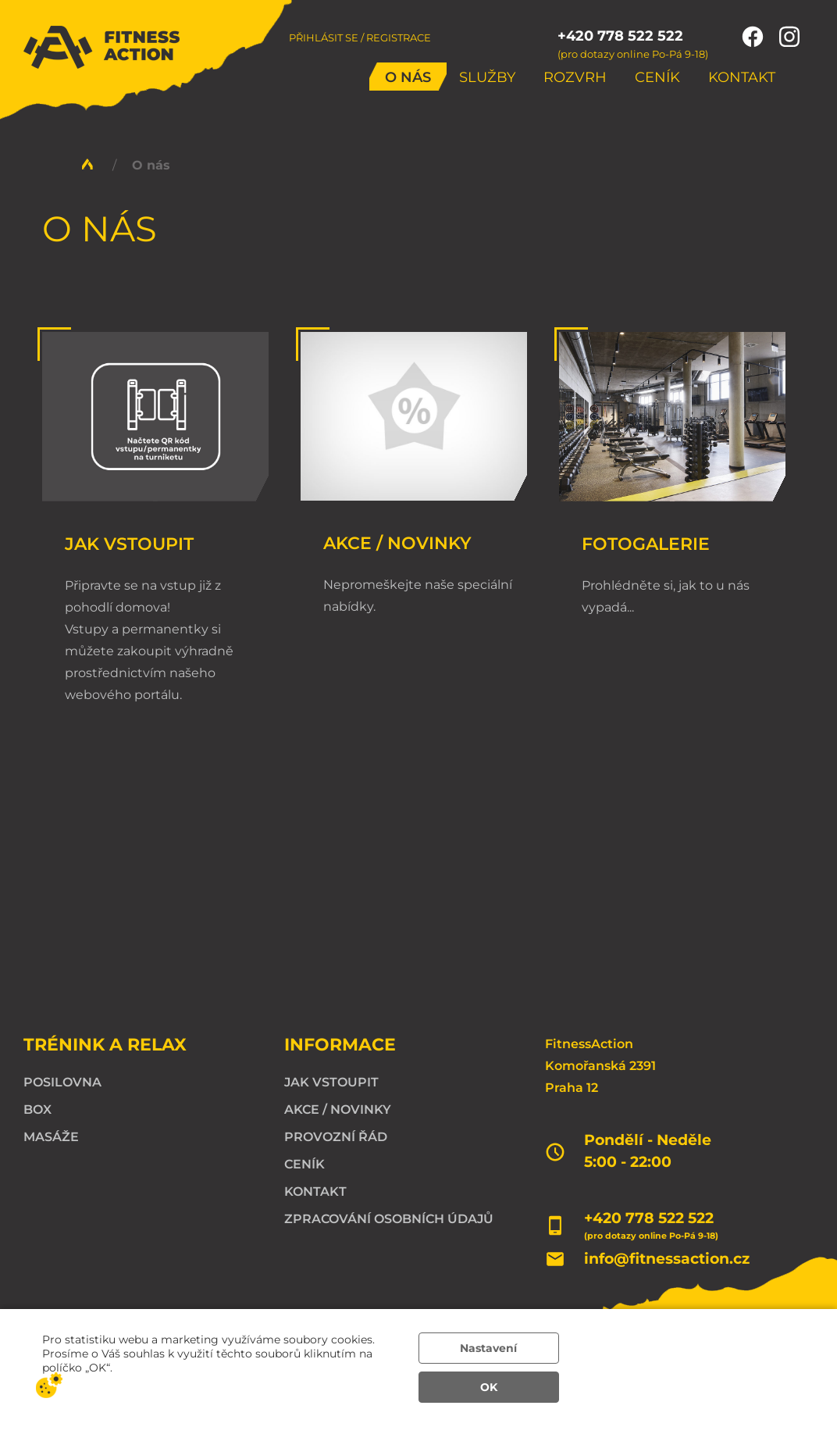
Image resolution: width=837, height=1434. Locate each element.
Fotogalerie (646, 544)
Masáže (51, 1136)
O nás (408, 77)
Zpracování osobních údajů (388, 1218)
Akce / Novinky (397, 543)
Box (37, 1109)
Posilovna (62, 1082)
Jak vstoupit (129, 544)
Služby (487, 77)
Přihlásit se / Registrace (360, 37)
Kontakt (741, 77)
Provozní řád (335, 1136)
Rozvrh (575, 77)
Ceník (657, 77)
